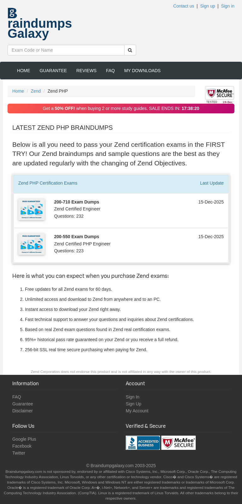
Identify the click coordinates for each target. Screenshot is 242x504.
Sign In (132, 396)
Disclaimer (22, 410)
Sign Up (133, 403)
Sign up (207, 6)
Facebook (22, 446)
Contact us (183, 6)
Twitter (18, 452)
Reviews (86, 70)
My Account (137, 410)
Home (23, 70)
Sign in (227, 6)
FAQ (110, 70)
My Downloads (142, 70)
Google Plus (24, 439)
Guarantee (53, 70)
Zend (36, 91)
